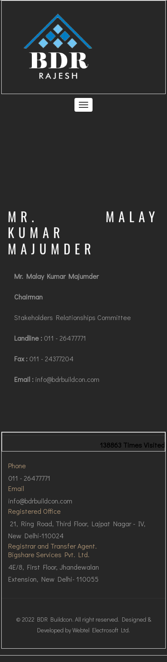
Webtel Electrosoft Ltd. (101, 630)
